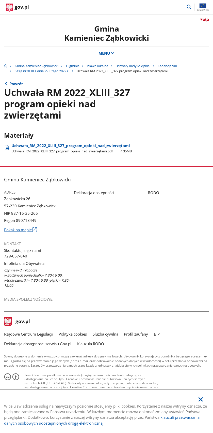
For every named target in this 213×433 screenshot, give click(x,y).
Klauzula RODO (90, 343)
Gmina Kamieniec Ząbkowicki (36, 66)
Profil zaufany (136, 334)
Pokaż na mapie (20, 230)
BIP (157, 334)
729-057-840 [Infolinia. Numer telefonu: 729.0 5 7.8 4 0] (15, 255)
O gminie (72, 66)
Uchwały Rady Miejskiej (133, 66)
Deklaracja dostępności (94, 192)
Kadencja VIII (167, 66)
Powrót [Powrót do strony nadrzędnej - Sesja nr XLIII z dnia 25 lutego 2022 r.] (16, 83)
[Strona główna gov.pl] (17, 8)
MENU (106, 53)
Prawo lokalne (97, 66)
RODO (153, 192)
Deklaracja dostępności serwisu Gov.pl (37, 343)
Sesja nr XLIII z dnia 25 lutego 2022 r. (42, 71)
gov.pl (17, 321)
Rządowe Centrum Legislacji (28, 334)
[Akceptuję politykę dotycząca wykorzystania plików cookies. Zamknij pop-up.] (200, 399)
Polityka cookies (73, 334)
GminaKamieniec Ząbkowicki (106, 33)
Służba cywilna (105, 334)
